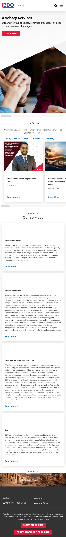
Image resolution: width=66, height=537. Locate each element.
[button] (11, 33)
